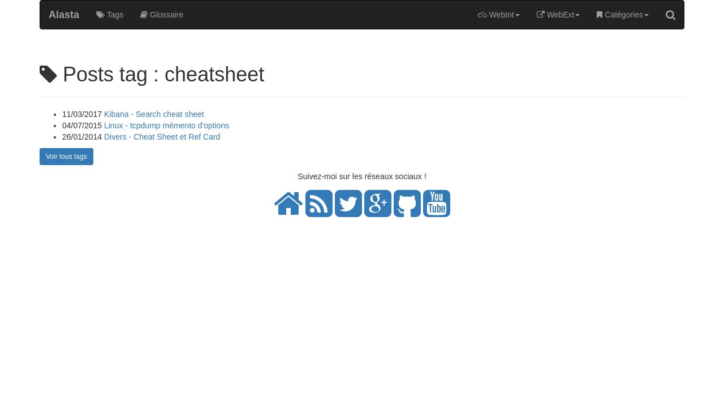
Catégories (623, 14)
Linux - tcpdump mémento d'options (166, 125)
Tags (109, 14)
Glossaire (161, 14)
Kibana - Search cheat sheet (154, 114)
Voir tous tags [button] (66, 157)
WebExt (558, 14)
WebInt (499, 14)
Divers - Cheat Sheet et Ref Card (162, 136)
